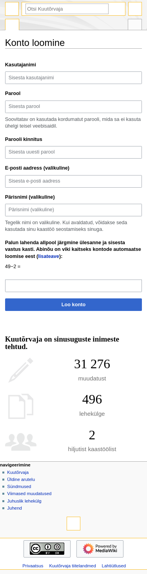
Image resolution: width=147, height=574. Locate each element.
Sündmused (19, 486)
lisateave (48, 256)
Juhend (14, 508)
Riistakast (135, 25)
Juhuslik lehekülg (24, 501)
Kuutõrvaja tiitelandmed (72, 565)
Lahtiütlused (114, 565)
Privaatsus (32, 565)
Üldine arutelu (21, 479)
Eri (12, 25)
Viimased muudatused (29, 493)
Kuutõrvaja (18, 472)
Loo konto (73, 304)
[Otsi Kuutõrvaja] (67, 9)
